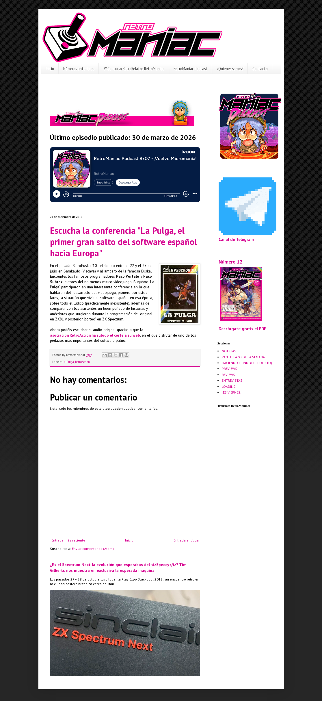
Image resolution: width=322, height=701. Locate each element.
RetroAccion (82, 362)
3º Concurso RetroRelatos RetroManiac (133, 68)
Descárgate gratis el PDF (242, 328)
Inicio (50, 68)
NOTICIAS (229, 351)
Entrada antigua (186, 540)
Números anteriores (78, 68)
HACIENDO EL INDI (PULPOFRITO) (247, 363)
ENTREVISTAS (232, 380)
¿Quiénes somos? (230, 68)
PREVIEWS (229, 368)
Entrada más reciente (68, 540)
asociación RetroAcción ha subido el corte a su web (95, 335)
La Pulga (68, 362)
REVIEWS (228, 374)
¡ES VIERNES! (231, 392)
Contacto (260, 68)
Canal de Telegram (236, 239)
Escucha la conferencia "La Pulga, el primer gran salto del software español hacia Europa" (123, 242)
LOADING (229, 386)
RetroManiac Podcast (190, 68)
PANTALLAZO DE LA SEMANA (243, 357)
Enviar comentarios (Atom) (93, 548)
